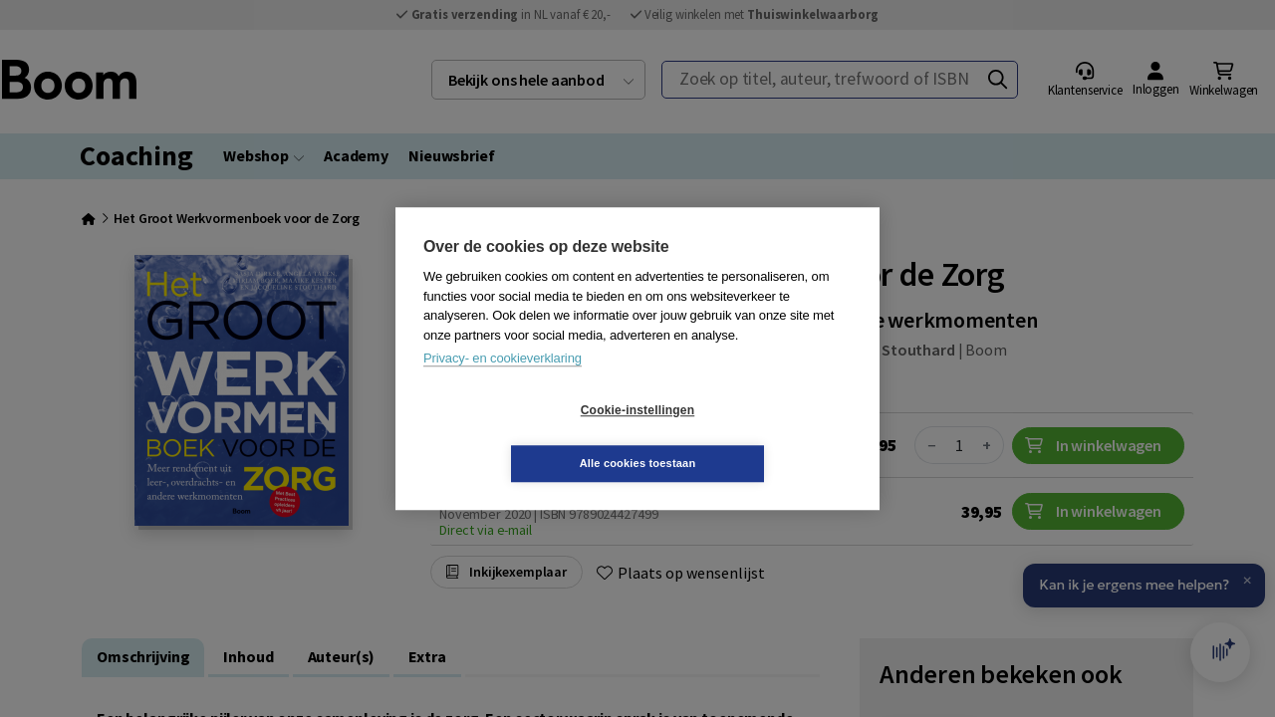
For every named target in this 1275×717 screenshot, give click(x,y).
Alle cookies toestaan (756, 436)
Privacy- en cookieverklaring (502, 384)
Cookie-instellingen (519, 437)
